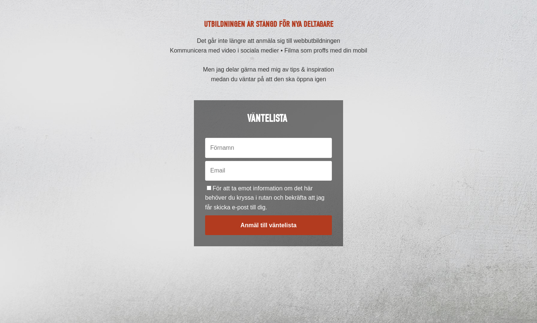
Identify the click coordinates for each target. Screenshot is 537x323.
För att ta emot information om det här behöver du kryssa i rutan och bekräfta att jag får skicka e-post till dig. (264, 197)
